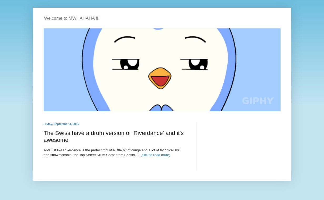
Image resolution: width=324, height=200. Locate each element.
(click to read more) (155, 155)
